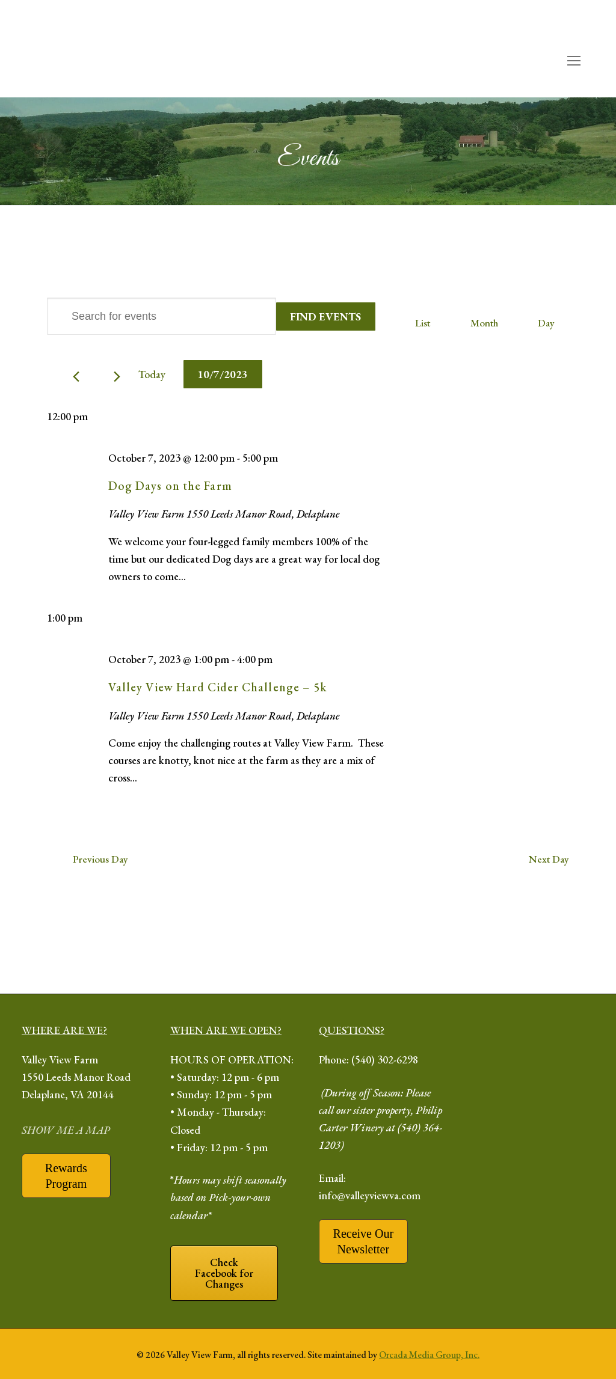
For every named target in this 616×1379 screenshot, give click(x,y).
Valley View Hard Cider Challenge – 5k (217, 687)
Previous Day (100, 859)
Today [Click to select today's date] (151, 374)
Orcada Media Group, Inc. (429, 1354)
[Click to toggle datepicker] (222, 374)
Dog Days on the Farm (170, 486)
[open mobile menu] (573, 61)
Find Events (325, 316)
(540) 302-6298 (384, 1059)
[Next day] (117, 376)
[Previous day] (76, 376)
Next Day (549, 859)
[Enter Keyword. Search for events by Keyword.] (161, 316)
